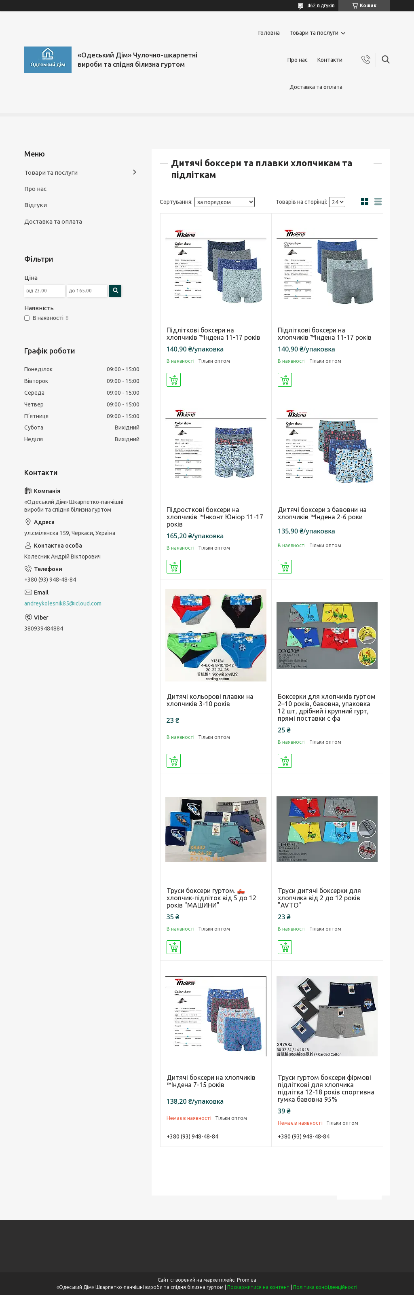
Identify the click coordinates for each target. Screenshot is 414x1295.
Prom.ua (246, 1279)
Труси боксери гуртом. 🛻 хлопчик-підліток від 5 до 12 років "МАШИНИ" (211, 898)
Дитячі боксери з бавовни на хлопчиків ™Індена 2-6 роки (322, 513)
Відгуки (35, 204)
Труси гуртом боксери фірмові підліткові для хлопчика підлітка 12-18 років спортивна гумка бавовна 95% (326, 1088)
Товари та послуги (313, 33)
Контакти (329, 60)
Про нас (297, 60)
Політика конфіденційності (325, 1287)
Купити (174, 380)
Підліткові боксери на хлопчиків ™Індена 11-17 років (213, 333)
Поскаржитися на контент (258, 1287)
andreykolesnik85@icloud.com (62, 603)
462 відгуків (320, 5)
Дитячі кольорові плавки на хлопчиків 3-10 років (210, 700)
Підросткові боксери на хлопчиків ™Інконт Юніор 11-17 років (215, 517)
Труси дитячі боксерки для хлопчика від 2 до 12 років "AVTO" (319, 898)
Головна (269, 33)
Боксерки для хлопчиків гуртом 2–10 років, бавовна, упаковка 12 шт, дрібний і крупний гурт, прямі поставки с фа (327, 707)
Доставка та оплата (315, 87)
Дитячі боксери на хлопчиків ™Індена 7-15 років (211, 1081)
